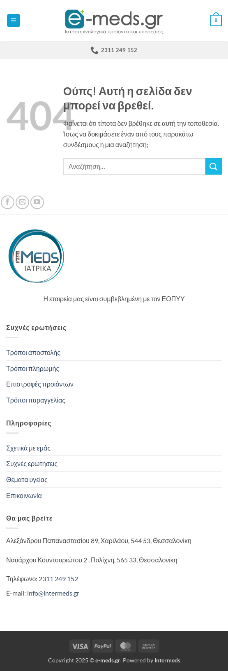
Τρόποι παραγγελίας (35, 400)
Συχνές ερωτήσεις (32, 463)
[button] (13, 20)
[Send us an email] (22, 202)
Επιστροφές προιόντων (40, 384)
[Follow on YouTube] (37, 202)
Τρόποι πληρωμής (32, 368)
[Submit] (213, 166)
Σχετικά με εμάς (28, 448)
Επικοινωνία (24, 495)
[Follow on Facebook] (7, 202)
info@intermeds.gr (53, 593)
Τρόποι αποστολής (33, 352)
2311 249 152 (58, 578)
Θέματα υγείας (27, 479)
